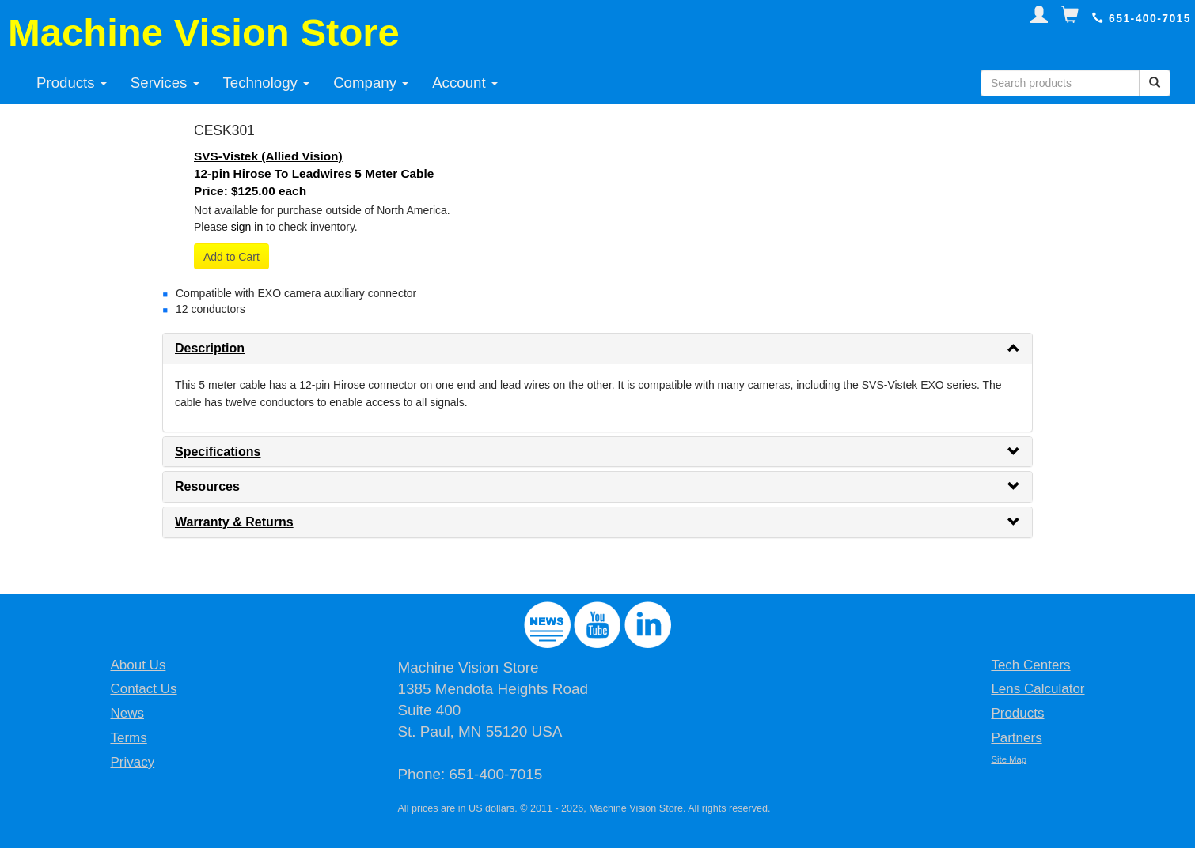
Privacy (132, 762)
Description (210, 348)
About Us (137, 665)
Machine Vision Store (204, 32)
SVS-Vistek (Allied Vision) (268, 156)
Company (370, 82)
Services (165, 82)
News (127, 713)
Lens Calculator (1037, 688)
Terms (128, 737)
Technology (266, 82)
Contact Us (143, 688)
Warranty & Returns (234, 522)
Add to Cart (231, 257)
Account (465, 82)
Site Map (1008, 759)
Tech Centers (1030, 665)
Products (71, 82)
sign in (247, 226)
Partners (1016, 737)
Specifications (217, 451)
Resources (207, 486)
